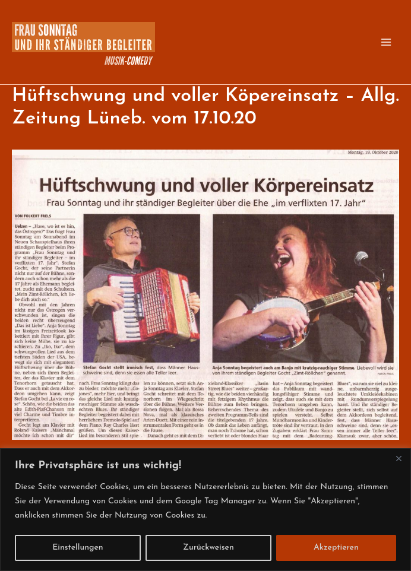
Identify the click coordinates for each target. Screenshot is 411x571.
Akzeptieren (336, 547)
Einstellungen (77, 547)
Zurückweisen (208, 547)
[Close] (398, 458)
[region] (205, 509)
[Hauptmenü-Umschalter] (386, 42)
